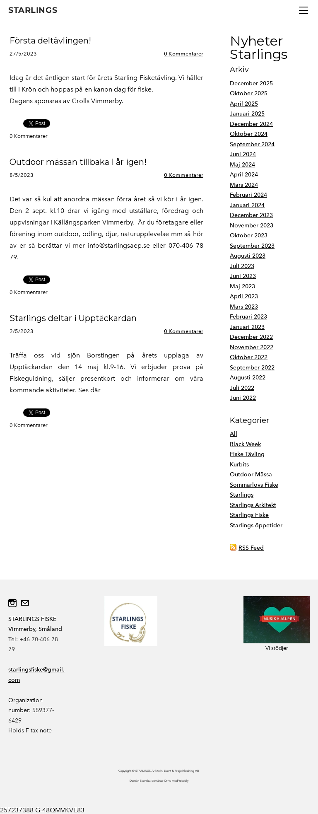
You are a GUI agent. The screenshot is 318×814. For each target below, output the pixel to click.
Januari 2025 (247, 113)
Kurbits (239, 464)
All (233, 433)
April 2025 (244, 103)
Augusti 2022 (247, 377)
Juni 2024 (243, 154)
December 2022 (251, 337)
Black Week (245, 444)
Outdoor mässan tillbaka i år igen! (78, 162)
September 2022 (252, 367)
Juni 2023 (243, 276)
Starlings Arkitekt (253, 505)
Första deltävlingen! (50, 41)
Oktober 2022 (248, 357)
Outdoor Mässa (251, 474)
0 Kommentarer (183, 54)
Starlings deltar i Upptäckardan (73, 318)
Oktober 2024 (248, 134)
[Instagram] (12, 603)
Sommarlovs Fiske (254, 484)
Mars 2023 (244, 306)
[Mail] (25, 603)
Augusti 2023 (247, 255)
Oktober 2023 (248, 235)
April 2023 (244, 296)
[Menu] (303, 10)
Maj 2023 (242, 286)
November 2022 (251, 347)
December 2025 (251, 83)
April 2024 (244, 174)
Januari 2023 (247, 327)
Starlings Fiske (249, 515)
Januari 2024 (247, 205)
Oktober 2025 (248, 93)
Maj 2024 (242, 164)
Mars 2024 (244, 184)
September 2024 (252, 144)
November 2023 (251, 225)
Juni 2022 (243, 397)
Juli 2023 (242, 266)
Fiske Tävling (247, 454)
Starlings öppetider (256, 525)
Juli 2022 (242, 387)
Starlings (241, 494)
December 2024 (251, 124)
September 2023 (252, 245)
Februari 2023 (248, 316)
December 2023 (251, 215)
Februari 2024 (248, 194)
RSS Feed (251, 547)
